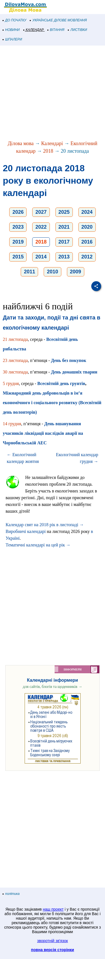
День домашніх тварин (74, 372)
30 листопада (15, 372)
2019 (18, 242)
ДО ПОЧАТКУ (14, 20)
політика (11, 894)
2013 (64, 257)
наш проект (53, 909)
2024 (87, 212)
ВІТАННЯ (56, 30)
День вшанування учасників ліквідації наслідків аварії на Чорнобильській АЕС (43, 433)
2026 (18, 212)
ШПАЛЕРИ (12, 39)
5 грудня (11, 383)
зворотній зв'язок (52, 940)
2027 (40, 212)
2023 (18, 227)
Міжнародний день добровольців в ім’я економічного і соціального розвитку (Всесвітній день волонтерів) (52, 403)
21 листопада (15, 339)
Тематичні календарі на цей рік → (38, 544)
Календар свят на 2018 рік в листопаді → (45, 524)
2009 (75, 271)
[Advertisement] (52, 93)
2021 (64, 227)
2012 (87, 257)
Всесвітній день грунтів (61, 383)
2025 (64, 212)
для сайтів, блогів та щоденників (52, 687)
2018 (48, 151)
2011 (29, 271)
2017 (64, 242)
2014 (40, 257)
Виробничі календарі (26, 531)
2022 (40, 227)
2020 (87, 227)
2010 (52, 271)
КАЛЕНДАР (34, 30)
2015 (18, 257)
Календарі (52, 143)
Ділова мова (21, 143)
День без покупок (68, 360)
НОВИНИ (11, 30)
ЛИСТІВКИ (77, 30)
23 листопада (15, 360)
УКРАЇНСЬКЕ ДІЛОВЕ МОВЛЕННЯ (58, 20)
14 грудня (12, 423)
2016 (87, 242)
